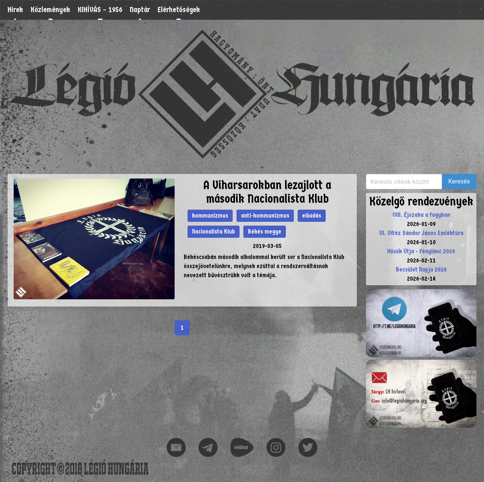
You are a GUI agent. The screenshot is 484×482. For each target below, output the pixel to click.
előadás (311, 215)
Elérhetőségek (179, 9)
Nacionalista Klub (213, 231)
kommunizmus (210, 215)
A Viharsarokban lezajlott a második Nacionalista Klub (267, 192)
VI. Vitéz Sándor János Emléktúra (421, 233)
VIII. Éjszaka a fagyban (421, 214)
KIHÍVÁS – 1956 (100, 9)
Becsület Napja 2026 (421, 269)
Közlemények (50, 9)
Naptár (140, 9)
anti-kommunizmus (265, 215)
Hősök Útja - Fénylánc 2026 (421, 251)
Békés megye (264, 231)
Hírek (15, 9)
